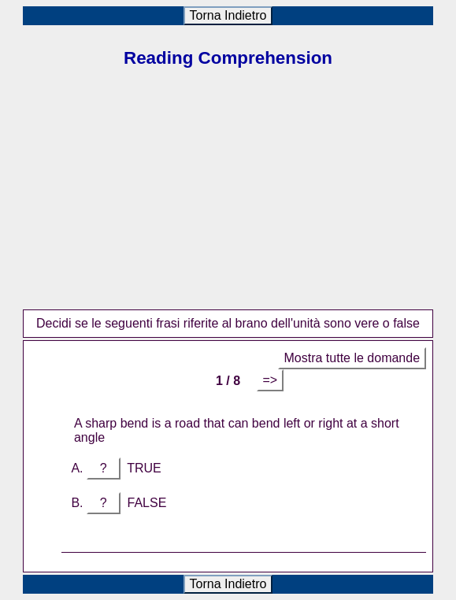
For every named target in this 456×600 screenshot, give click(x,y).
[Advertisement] (228, 199)
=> (270, 380)
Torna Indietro (228, 15)
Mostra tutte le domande (352, 358)
